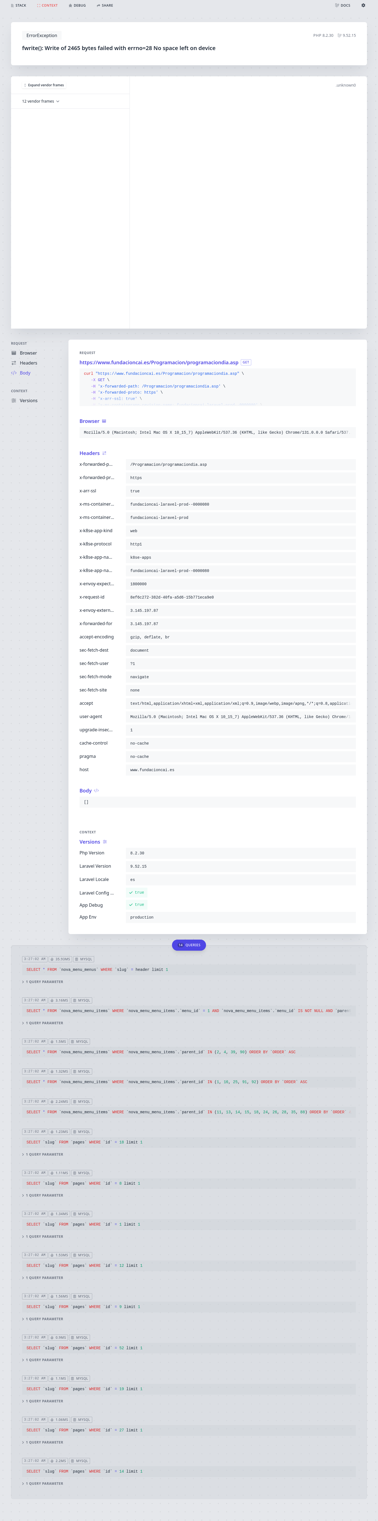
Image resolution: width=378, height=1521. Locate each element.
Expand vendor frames (44, 84)
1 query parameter (42, 981)
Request (19, 343)
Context (19, 391)
